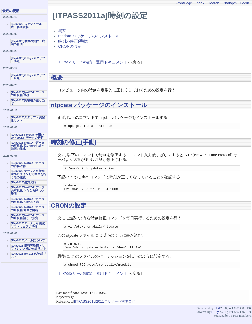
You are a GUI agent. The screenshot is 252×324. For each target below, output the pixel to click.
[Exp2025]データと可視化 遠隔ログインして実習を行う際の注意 (28, 174)
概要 (62, 31)
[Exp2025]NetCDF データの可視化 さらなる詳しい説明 (27, 190)
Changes (230, 3)
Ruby (215, 318)
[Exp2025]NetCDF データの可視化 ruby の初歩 (27, 200)
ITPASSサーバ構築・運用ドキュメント (93, 62)
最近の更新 (10, 11)
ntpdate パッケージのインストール (89, 36)
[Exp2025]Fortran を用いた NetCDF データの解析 (27, 136)
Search (213, 3)
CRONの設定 (69, 46)
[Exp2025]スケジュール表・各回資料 (26, 25)
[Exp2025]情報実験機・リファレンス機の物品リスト (28, 247)
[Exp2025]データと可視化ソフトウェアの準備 (28, 225)
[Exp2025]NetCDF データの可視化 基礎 (27, 94)
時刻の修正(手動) (73, 41)
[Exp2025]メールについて (28, 240)
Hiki (217, 314)
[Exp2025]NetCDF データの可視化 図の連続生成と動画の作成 (27, 145)
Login (244, 3)
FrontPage (183, 3)
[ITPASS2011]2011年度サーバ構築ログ (104, 307)
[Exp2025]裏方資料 (23, 182)
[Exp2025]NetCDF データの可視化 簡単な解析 (27, 208)
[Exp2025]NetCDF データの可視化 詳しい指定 (27, 217)
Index (200, 3)
